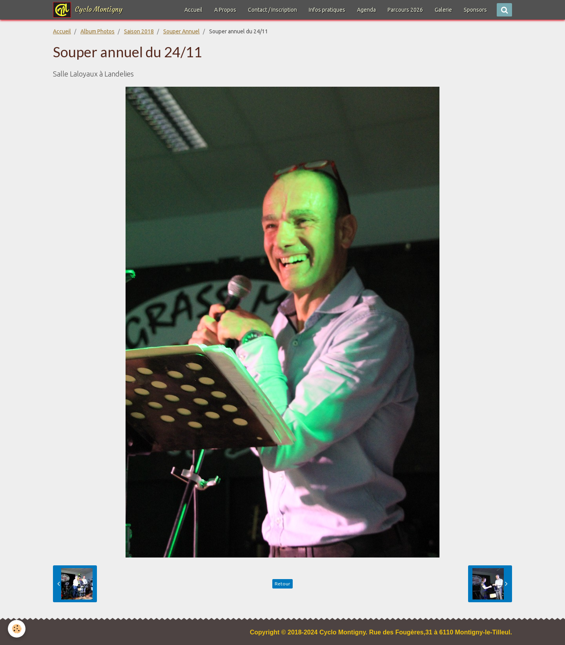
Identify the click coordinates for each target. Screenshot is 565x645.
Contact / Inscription (272, 10)
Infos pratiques (327, 10)
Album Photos (97, 31)
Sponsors (475, 10)
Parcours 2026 (405, 10)
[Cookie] (17, 629)
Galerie (443, 10)
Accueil (193, 10)
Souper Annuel (181, 31)
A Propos (225, 10)
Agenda (366, 10)
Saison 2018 (139, 31)
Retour (282, 583)
